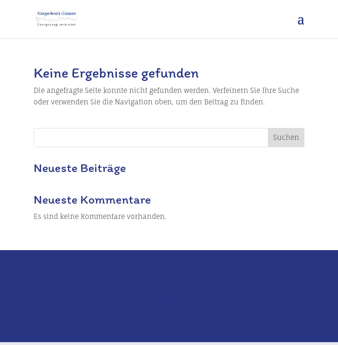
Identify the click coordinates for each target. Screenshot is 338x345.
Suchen (286, 137)
